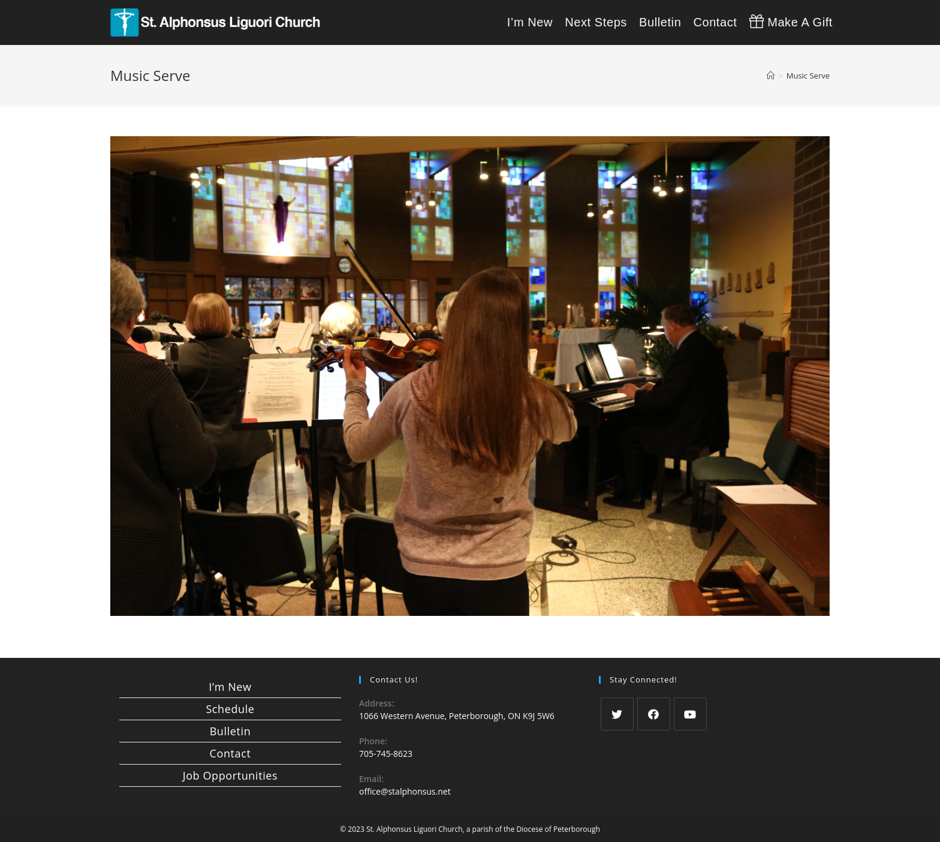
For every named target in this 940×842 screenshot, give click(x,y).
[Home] (771, 75)
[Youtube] (690, 713)
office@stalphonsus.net (405, 791)
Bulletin (230, 731)
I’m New (230, 686)
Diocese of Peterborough (558, 829)
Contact (230, 753)
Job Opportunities (230, 775)
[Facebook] (653, 713)
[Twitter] (617, 713)
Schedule (230, 709)
